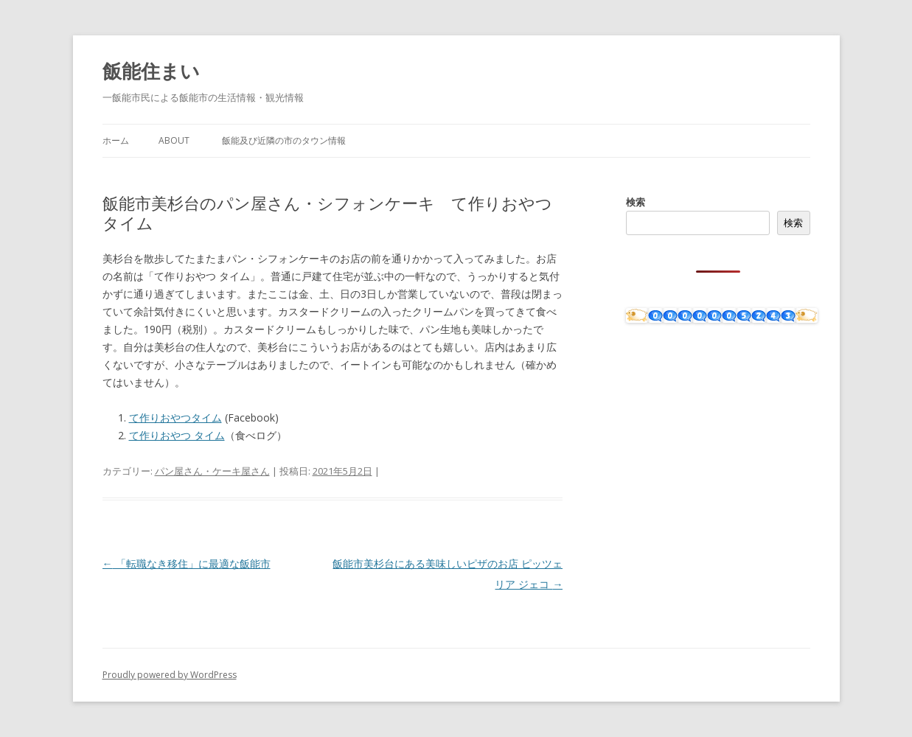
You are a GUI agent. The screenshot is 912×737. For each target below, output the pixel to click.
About (174, 140)
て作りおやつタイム (175, 418)
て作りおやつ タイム (177, 435)
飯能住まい (151, 70)
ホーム (115, 140)
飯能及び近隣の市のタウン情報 (284, 140)
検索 (635, 202)
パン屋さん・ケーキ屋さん (212, 471)
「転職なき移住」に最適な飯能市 (186, 563)
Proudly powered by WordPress (169, 674)
